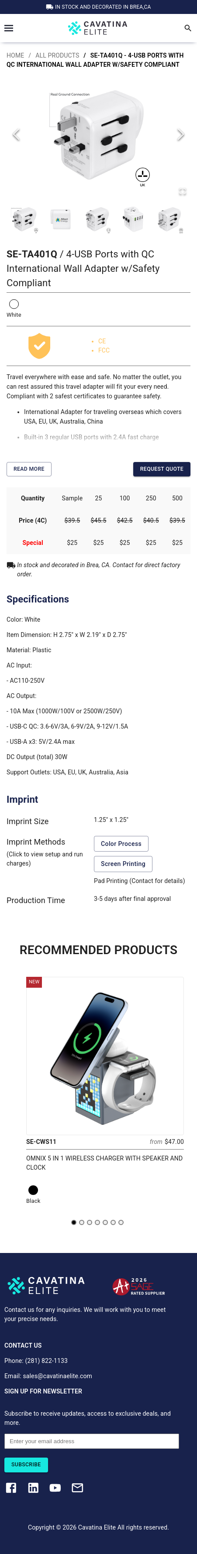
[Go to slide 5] (105, 1222)
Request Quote (161, 469)
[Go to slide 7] (121, 1222)
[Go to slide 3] (89, 1222)
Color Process (121, 844)
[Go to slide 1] (73, 1222)
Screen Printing (123, 864)
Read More (29, 469)
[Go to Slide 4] (133, 219)
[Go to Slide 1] (24, 219)
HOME (15, 55)
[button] (98, 134)
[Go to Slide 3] (96, 219)
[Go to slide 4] (97, 1222)
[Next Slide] (180, 135)
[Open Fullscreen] (182, 191)
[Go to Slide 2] (60, 219)
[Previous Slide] (16, 135)
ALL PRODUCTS (57, 55)
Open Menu (8, 28)
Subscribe (26, 1465)
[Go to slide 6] (113, 1222)
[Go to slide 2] (81, 1222)
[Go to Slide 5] (169, 219)
